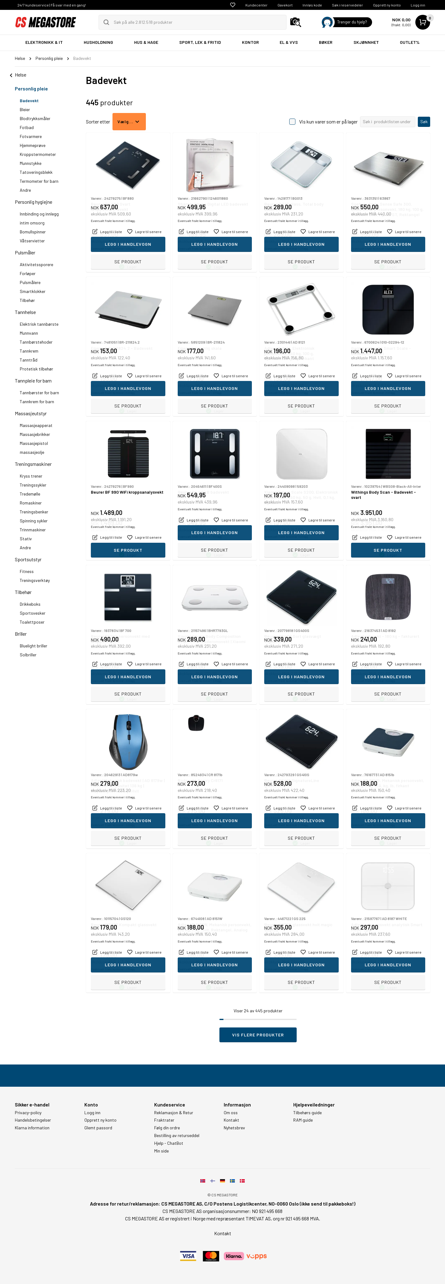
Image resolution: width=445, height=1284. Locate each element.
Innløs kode (312, 5)
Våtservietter (32, 240)
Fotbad (27, 127)
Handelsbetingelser (33, 1120)
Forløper (28, 273)
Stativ (26, 538)
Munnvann (29, 333)
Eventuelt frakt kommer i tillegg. (113, 248)
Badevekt (29, 100)
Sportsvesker (32, 613)
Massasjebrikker (35, 434)
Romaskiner (31, 502)
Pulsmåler (25, 252)
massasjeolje (32, 452)
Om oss (231, 1112)
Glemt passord (98, 1127)
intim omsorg (32, 222)
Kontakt (231, 1120)
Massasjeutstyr (31, 413)
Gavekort (285, 5)
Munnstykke (30, 163)
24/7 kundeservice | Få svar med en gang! (51, 5)
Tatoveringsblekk (36, 172)
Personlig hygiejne (33, 202)
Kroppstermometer (38, 154)
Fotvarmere (31, 136)
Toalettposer (32, 622)
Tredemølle (30, 493)
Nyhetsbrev (234, 1127)
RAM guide (303, 1120)
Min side (161, 1150)
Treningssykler (33, 484)
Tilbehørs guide (307, 1112)
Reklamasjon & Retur (173, 1112)
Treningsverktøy (35, 580)
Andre (25, 190)
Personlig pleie (31, 88)
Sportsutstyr (28, 559)
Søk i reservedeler (347, 5)
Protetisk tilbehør (36, 368)
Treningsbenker (34, 511)
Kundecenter (256, 5)
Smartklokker (32, 291)
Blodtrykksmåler (35, 118)
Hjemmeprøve (32, 145)
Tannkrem (29, 350)
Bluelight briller (33, 645)
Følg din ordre (167, 1127)
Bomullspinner (33, 231)
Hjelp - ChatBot (168, 1143)
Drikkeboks (30, 604)
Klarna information (32, 1127)
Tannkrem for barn (37, 401)
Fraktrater (164, 1120)
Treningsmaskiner (33, 464)
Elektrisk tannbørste (39, 324)
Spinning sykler (34, 520)
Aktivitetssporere (36, 264)
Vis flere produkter (258, 1034)
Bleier (25, 109)
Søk (424, 121)
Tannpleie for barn (33, 380)
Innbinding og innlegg (39, 213)
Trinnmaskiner (33, 529)
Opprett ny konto (387, 5)
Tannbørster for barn (39, 392)
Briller (21, 634)
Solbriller (28, 654)
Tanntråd (28, 359)
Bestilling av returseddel (176, 1135)
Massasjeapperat (36, 425)
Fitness (27, 571)
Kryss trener (31, 476)
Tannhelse (25, 312)
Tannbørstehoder (36, 342)
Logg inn (418, 5)
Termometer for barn (39, 181)
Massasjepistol (34, 443)
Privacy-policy (28, 1112)
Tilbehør (27, 300)
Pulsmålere (30, 282)
